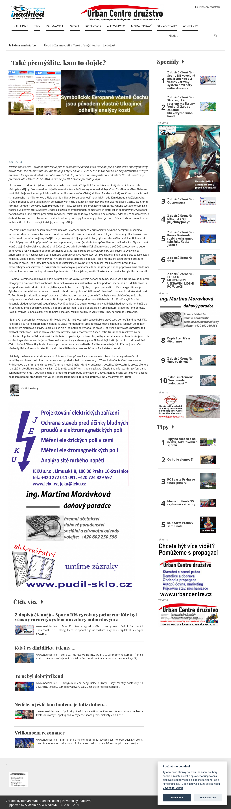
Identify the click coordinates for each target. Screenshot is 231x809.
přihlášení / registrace (208, 6)
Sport (75, 26)
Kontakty (190, 26)
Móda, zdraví (141, 26)
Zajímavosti (55, 26)
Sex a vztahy (167, 26)
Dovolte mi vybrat (173, 787)
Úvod (47, 45)
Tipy (37, 26)
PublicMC (85, 801)
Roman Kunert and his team (40, 801)
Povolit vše (177, 797)
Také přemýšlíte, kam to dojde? (94, 45)
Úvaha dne (20, 26)
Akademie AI (33, 805)
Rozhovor (93, 26)
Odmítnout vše (208, 797)
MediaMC (51, 805)
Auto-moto (116, 26)
